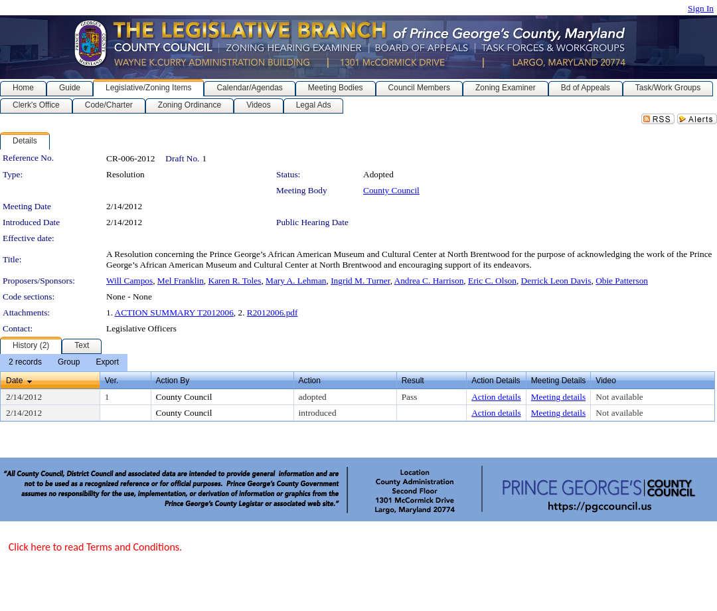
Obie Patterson (622, 281)
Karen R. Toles (235, 281)
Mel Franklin (180, 281)
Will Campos (129, 281)
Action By (173, 380)
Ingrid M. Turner (360, 281)
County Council (391, 190)
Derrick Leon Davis (556, 281)
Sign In (701, 8)
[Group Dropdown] (69, 363)
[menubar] (63, 362)
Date (14, 380)
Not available (619, 397)
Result (413, 380)
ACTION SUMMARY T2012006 (174, 312)
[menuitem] (25, 363)
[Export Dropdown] (107, 363)
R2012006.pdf (272, 312)
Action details (495, 397)
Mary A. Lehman (296, 281)
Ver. (112, 380)
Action (310, 380)
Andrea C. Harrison (429, 281)
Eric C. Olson (492, 281)
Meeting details (558, 397)
